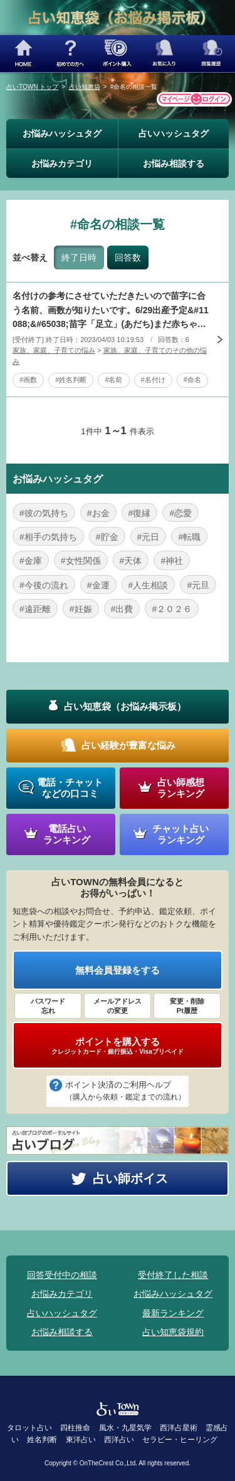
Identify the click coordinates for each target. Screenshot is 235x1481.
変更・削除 (187, 1006)
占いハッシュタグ (173, 133)
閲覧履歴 (211, 53)
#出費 (122, 609)
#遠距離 (35, 609)
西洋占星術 (178, 1427)
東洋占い (81, 1439)
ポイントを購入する (117, 1045)
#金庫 (30, 561)
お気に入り (164, 53)
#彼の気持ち (43, 513)
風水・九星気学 (125, 1427)
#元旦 (198, 585)
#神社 (171, 561)
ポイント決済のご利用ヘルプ (125, 1092)
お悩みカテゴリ (62, 163)
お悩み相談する (173, 163)
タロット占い (29, 1427)
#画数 (28, 379)
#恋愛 (180, 513)
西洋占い (119, 1439)
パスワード (48, 1006)
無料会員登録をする (117, 970)
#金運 (98, 585)
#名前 (113, 379)
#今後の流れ (43, 585)
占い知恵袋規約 (173, 1332)
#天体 (131, 561)
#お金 (98, 513)
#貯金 (107, 537)
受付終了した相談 (173, 1275)
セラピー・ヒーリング (179, 1439)
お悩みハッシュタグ (62, 133)
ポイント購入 (117, 53)
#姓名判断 (70, 379)
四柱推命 (75, 1427)
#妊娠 (81, 609)
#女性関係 (81, 561)
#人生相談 (148, 585)
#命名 (192, 379)
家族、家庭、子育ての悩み (54, 350)
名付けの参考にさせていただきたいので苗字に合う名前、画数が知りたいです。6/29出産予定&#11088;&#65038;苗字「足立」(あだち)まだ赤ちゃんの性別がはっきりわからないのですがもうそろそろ (111, 311)
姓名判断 (42, 1439)
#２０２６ (172, 609)
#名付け (153, 379)
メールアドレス (117, 1006)
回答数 (128, 257)
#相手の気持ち (48, 537)
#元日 (148, 537)
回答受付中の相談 (62, 1275)
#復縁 (139, 513)
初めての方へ (70, 53)
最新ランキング (173, 1313)
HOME (23, 53)
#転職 (189, 537)
